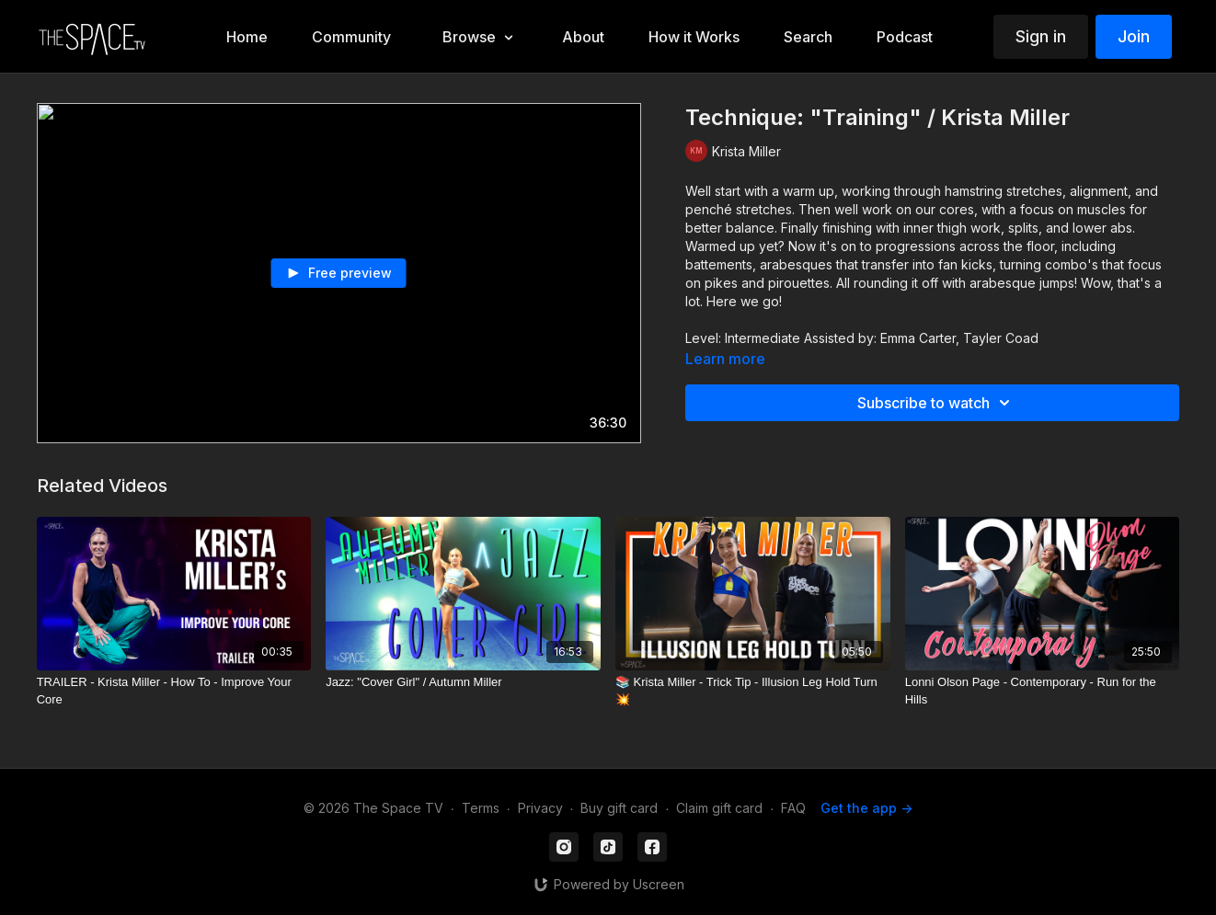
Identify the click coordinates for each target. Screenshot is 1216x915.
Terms (480, 808)
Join (1134, 36)
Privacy (540, 808)
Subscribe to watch (936, 403)
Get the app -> (866, 808)
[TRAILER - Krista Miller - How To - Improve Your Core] (174, 691)
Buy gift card (619, 808)
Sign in (1040, 36)
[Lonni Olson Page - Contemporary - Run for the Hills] (1042, 691)
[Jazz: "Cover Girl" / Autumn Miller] (463, 682)
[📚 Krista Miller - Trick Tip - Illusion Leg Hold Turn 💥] (752, 691)
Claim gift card (719, 808)
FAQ (793, 808)
